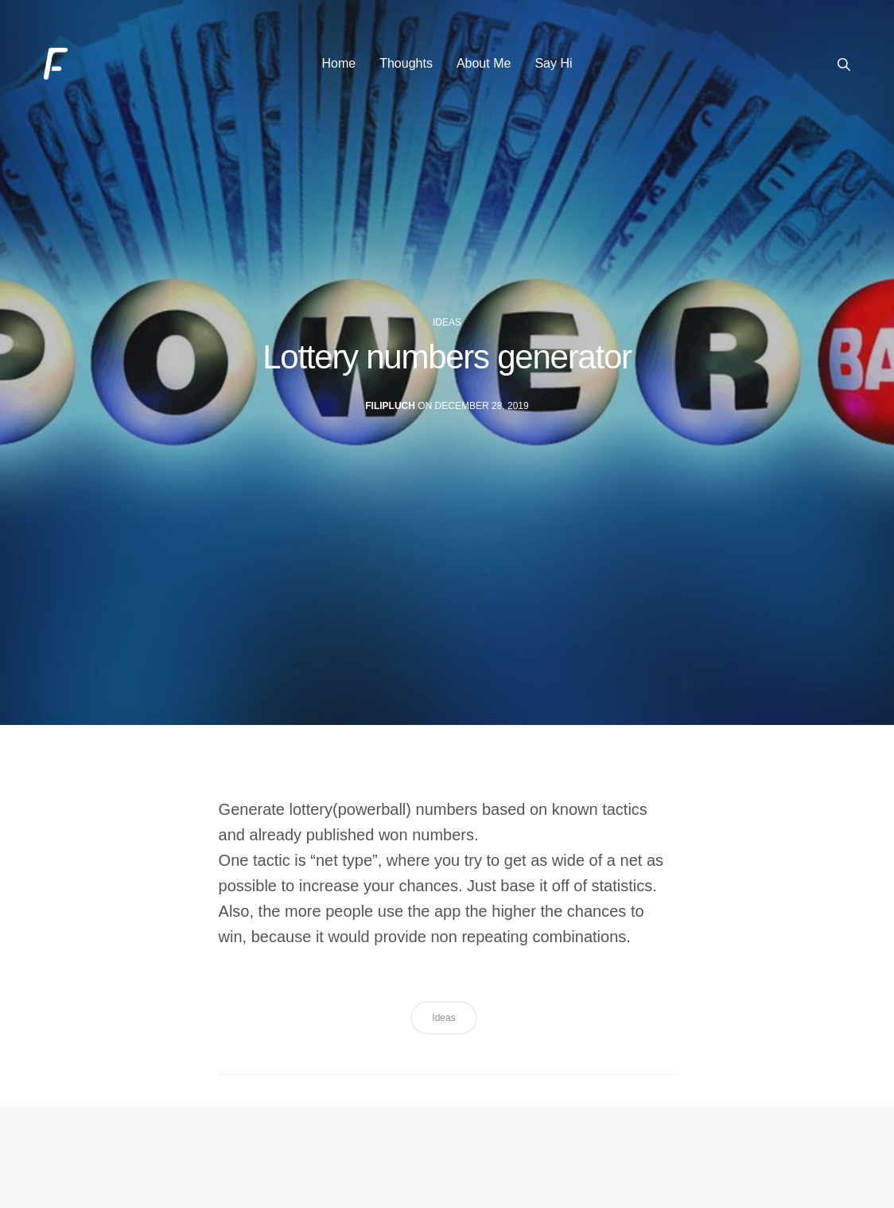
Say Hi (553, 63)
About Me (484, 63)
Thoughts (406, 63)
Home (338, 63)
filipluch (390, 406)
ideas (447, 322)
